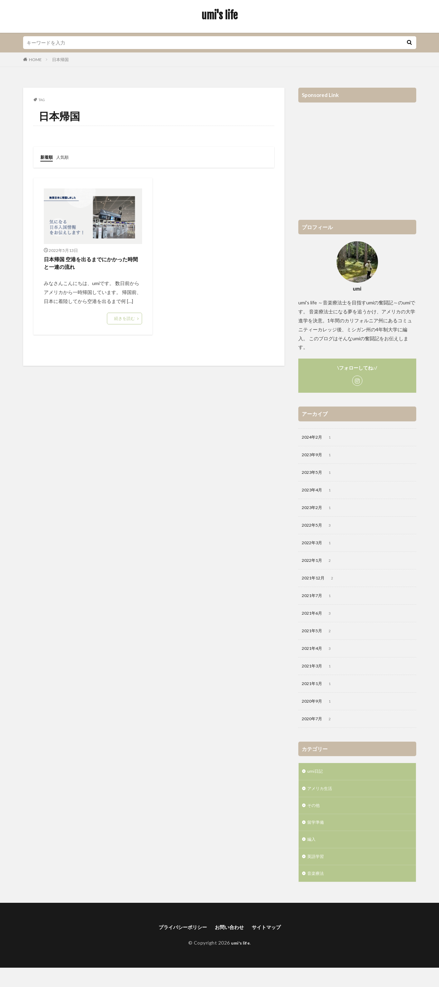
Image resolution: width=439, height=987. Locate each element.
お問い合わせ (230, 945)
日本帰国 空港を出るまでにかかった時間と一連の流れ (91, 264)
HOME (35, 59)
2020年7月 (319, 730)
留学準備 (317, 837)
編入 (312, 855)
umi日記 (316, 783)
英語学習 (317, 873)
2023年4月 (319, 492)
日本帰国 (60, 59)
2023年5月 (319, 474)
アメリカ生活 (321, 801)
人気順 (65, 157)
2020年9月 (319, 712)
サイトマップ (271, 945)
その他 (314, 819)
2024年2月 (319, 437)
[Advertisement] (357, 157)
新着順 (47, 157)
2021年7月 (319, 602)
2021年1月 (319, 694)
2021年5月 (319, 639)
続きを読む (124, 320)
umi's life (219, 15)
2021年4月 (319, 657)
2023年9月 (319, 456)
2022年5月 (319, 529)
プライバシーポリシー (178, 945)
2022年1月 (319, 566)
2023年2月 (319, 511)
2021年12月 (320, 584)
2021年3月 (319, 675)
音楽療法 (317, 891)
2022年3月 (319, 547)
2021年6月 (319, 620)
